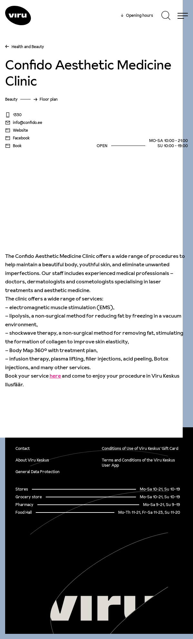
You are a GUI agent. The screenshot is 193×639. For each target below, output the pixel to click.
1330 (13, 114)
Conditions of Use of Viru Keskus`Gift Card (140, 448)
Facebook (17, 138)
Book (13, 145)
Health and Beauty (28, 46)
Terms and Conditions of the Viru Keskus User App (138, 462)
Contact (22, 448)
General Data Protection (37, 471)
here (55, 375)
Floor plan (49, 99)
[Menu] (183, 15)
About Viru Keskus (32, 460)
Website (16, 130)
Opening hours (137, 15)
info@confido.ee (23, 122)
